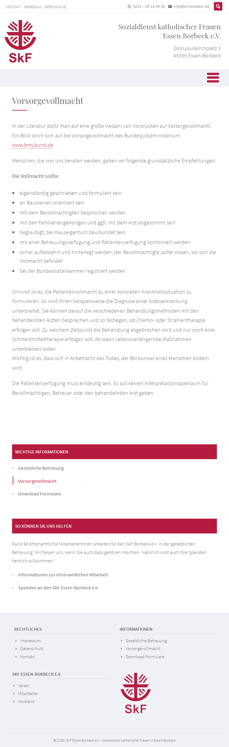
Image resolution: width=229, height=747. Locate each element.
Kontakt (13, 7)
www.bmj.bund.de (32, 144)
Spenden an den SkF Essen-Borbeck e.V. (58, 587)
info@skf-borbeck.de (191, 6)
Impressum (32, 7)
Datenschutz (55, 7)
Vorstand (26, 701)
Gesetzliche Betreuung (41, 468)
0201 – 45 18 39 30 (149, 6)
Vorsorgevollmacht (37, 481)
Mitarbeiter (28, 693)
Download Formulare (39, 494)
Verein (23, 685)
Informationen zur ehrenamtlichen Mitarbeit (63, 575)
